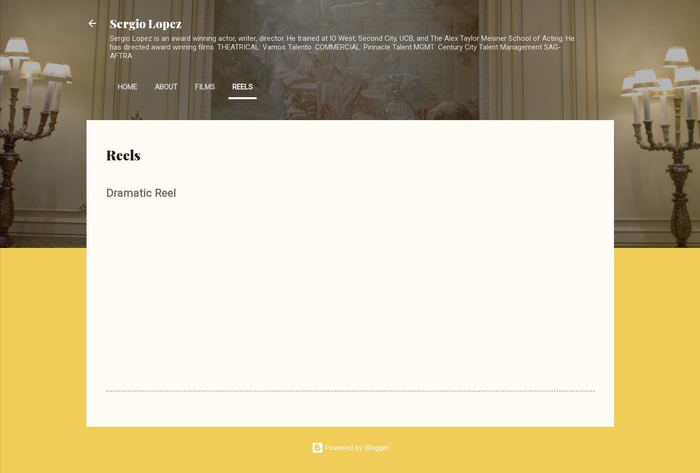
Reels (242, 87)
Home (127, 87)
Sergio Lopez (146, 23)
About (166, 87)
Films (205, 87)
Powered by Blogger (350, 447)
